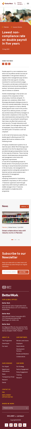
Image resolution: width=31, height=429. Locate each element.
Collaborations (20, 357)
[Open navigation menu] (28, 3)
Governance (5, 343)
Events (4, 382)
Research (5, 380)
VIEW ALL (23, 206)
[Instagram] (20, 425)
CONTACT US (6, 389)
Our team (5, 346)
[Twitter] (11, 425)
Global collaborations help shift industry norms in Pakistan (14, 232)
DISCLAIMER (10, 416)
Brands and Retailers (22, 354)
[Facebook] (6, 425)
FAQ (3, 392)
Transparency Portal (8, 377)
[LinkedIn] (24, 425)
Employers (19, 343)
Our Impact (5, 366)
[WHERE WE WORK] (15, 408)
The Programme (7, 341)
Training (18, 375)
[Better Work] (10, 295)
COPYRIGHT (20, 416)
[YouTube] (15, 425)
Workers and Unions (22, 341)
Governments (20, 346)
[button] (12, 239)
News (4, 374)
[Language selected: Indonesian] (21, 3)
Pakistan (4, 227)
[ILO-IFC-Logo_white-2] (6, 287)
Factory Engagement (22, 369)
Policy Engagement (22, 372)
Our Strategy (20, 366)
